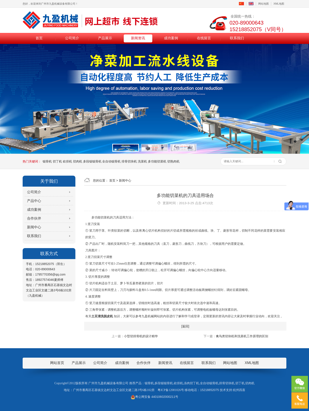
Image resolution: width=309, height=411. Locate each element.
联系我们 (237, 38)
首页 (39, 38)
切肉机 (77, 161)
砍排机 (67, 161)
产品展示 (105, 38)
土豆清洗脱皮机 (102, 316)
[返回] (185, 326)
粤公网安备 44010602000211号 (154, 396)
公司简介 (72, 38)
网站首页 (57, 363)
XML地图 (278, 3)
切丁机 (57, 161)
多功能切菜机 (157, 161)
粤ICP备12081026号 (171, 390)
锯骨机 (47, 161)
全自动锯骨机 (111, 161)
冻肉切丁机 (191, 383)
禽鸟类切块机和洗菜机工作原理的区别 (242, 336)
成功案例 (171, 38)
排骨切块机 (129, 161)
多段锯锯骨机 (92, 161)
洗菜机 (142, 161)
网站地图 (263, 3)
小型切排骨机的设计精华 (141, 336)
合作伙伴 (34, 218)
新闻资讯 (138, 38)
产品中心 (34, 201)
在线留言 (204, 38)
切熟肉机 (173, 161)
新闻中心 (34, 227)
